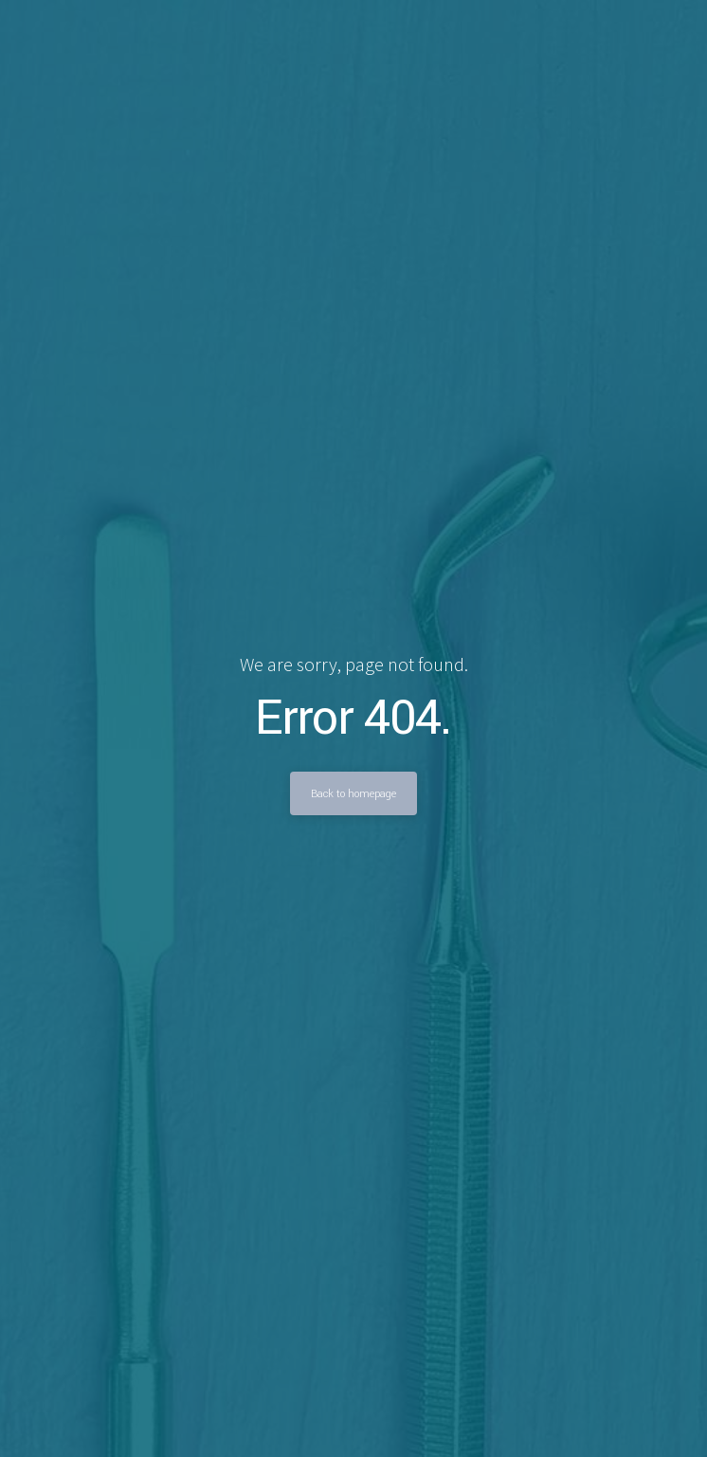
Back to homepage (353, 793)
